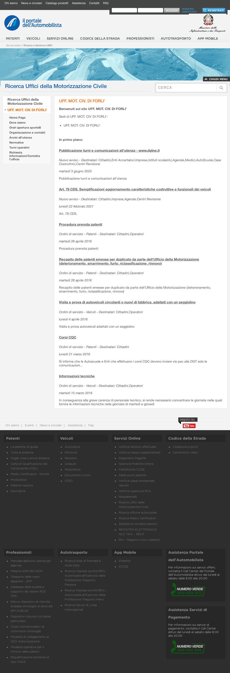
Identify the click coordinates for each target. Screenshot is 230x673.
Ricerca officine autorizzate (138, 512)
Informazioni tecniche (77, 376)
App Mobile (125, 552)
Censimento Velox (185, 452)
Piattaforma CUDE (132, 469)
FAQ (106, 3)
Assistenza (79, 3)
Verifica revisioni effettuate (137, 447)
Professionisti (19, 552)
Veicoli (66, 438)
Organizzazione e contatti (27, 132)
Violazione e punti (185, 447)
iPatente (124, 561)
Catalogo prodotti (57, 3)
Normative (16, 142)
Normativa (18, 491)
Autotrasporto (73, 552)
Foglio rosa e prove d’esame (30, 458)
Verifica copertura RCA (135, 491)
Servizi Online (127, 438)
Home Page (17, 117)
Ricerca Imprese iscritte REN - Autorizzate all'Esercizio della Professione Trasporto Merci (85, 595)
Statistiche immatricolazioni (138, 524)
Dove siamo (17, 122)
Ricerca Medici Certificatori (137, 518)
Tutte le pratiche (22, 452)
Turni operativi (19, 147)
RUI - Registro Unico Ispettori (139, 540)
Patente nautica (22, 485)
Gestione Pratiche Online (136, 464)
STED (69, 481)
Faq (90, 425)
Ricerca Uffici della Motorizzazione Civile (25, 101)
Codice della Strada (187, 438)
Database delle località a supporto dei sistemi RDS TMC (28, 592)
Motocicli (71, 452)
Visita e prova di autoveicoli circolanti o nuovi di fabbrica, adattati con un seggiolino (127, 302)
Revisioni (71, 458)
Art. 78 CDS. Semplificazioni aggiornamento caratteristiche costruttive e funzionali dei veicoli (135, 189)
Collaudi (70, 464)
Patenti (13, 438)
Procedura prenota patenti (80, 224)
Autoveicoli (72, 447)
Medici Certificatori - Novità (30, 474)
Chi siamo (11, 3)
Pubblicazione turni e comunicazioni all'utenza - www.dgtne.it (109, 150)
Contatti (94, 3)
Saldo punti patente (132, 475)
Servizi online (13, 45)
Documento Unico (77, 475)
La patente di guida (24, 447)
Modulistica (18, 479)
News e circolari (31, 3)
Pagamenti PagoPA (132, 458)
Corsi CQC (67, 337)
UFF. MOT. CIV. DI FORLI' (27, 110)
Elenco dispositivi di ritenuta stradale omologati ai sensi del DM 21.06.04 (31, 606)
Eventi (29, 425)
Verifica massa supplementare (139, 452)
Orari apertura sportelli (25, 127)
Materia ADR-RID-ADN (26, 571)
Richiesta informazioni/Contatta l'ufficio (24, 156)
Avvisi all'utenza (20, 137)
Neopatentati (128, 496)
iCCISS (123, 566)
